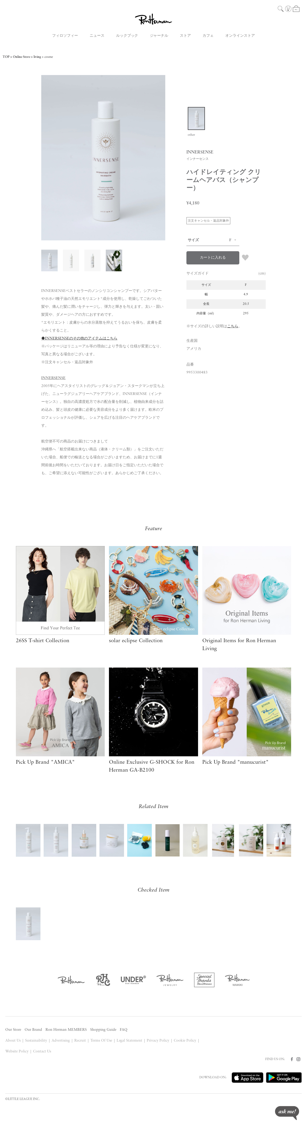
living (37, 57)
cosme (48, 57)
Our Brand (33, 1030)
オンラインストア (240, 36)
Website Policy (17, 1052)
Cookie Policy (185, 1041)
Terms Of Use (101, 1041)
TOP (6, 57)
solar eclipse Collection (136, 641)
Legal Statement (130, 1041)
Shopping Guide (103, 1030)
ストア (185, 36)
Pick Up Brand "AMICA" (45, 762)
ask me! (287, 1113)
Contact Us (42, 1052)
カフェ (208, 36)
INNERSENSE (53, 378)
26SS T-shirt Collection (42, 641)
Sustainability (36, 1041)
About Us (13, 1041)
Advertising (61, 1041)
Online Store (21, 57)
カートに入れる (213, 258)
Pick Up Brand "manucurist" (235, 762)
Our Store (13, 1030)
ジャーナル (159, 36)
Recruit (80, 1041)
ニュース (97, 36)
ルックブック (127, 36)
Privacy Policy (158, 1041)
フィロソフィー (65, 36)
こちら (232, 326)
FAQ (123, 1030)
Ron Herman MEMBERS (66, 1030)
